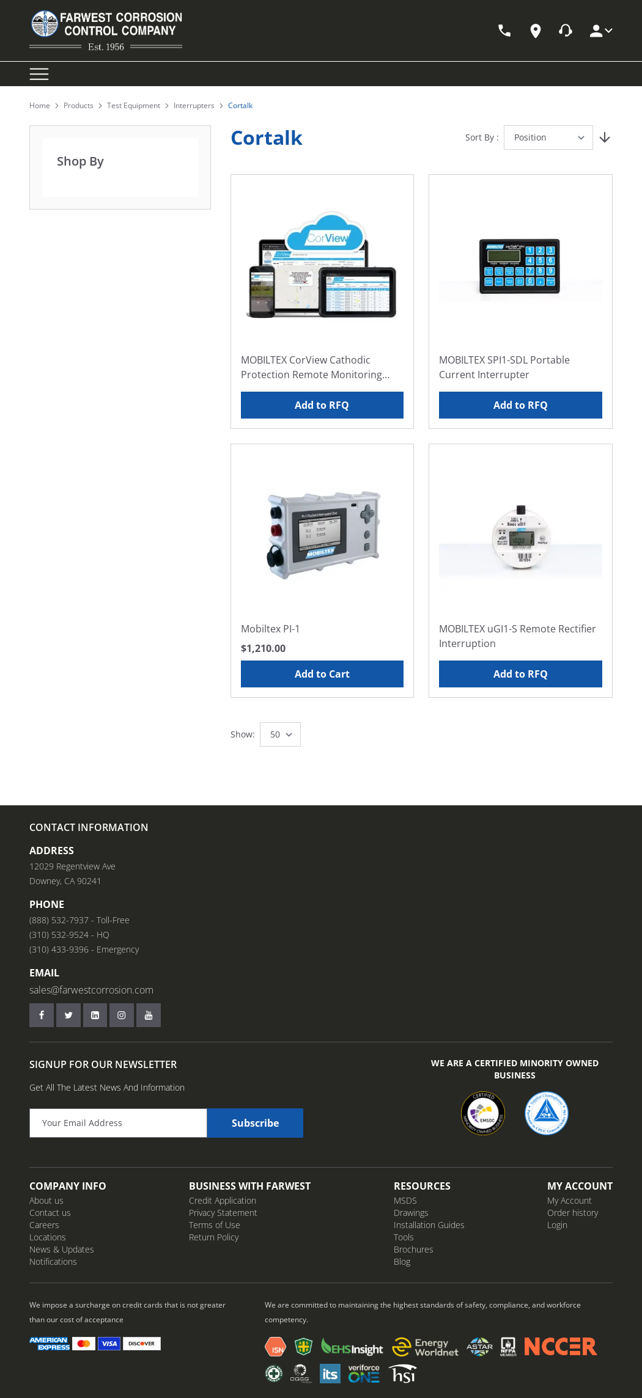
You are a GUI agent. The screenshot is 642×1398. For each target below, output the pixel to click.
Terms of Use (214, 1225)
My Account (569, 1200)
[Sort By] (548, 137)
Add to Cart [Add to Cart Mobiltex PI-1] (322, 674)
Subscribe (255, 1123)
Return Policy (213, 1237)
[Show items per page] (280, 734)
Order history (572, 1212)
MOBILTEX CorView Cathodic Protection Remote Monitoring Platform (311, 367)
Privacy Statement (223, 1212)
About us (46, 1200)
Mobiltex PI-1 (270, 628)
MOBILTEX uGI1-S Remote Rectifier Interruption (517, 636)
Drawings (411, 1212)
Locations (47, 1237)
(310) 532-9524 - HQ (69, 934)
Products (79, 106)
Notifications (53, 1261)
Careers (44, 1225)
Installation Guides (429, 1225)
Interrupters (194, 106)
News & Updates (61, 1249)
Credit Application (222, 1200)
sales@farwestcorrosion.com (91, 990)
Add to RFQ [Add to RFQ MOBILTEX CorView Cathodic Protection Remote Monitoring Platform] (322, 405)
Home (39, 106)
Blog (402, 1261)
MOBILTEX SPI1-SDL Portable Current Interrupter (504, 367)
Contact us (50, 1212)
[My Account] (600, 31)
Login (557, 1225)
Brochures (414, 1249)
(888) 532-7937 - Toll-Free (79, 920)
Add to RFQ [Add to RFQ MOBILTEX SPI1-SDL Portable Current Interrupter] (520, 405)
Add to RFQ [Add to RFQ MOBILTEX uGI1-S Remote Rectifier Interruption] (520, 674)
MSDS (405, 1200)
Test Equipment (133, 106)
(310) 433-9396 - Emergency (84, 949)
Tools (404, 1237)
